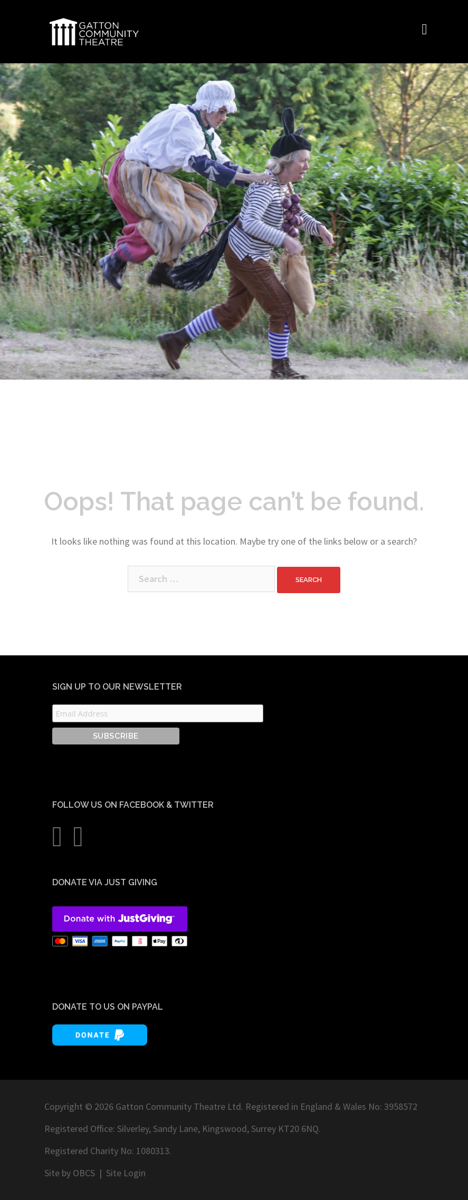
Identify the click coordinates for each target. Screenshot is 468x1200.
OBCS (84, 1173)
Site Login (126, 1173)
